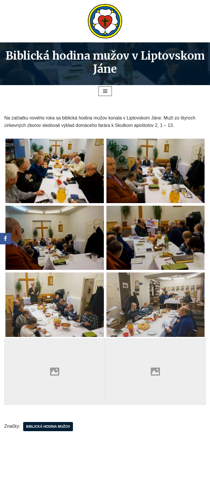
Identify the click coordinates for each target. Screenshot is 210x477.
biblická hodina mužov (48, 427)
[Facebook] (5, 238)
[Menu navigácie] (105, 91)
